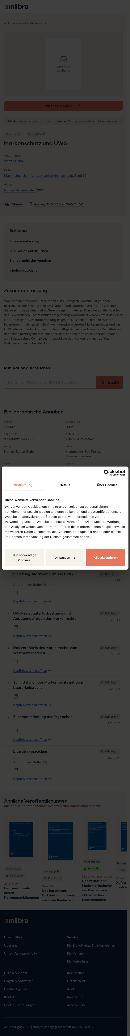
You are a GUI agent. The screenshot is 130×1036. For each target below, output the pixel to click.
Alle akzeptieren (106, 557)
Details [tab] (65, 485)
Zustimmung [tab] (22, 485)
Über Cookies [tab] (107, 485)
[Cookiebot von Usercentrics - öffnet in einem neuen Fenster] (106, 473)
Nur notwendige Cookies (24, 557)
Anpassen (65, 557)
